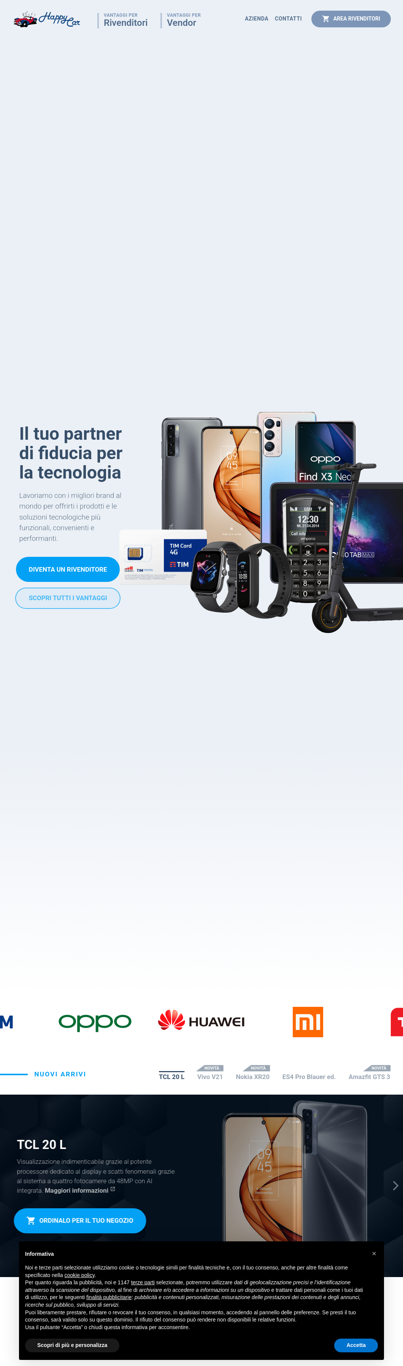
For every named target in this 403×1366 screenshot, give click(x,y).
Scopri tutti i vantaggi (68, 598)
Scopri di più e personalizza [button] (72, 1345)
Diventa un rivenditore (68, 569)
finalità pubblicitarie (109, 1297)
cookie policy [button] (80, 1275)
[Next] (395, 1186)
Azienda (256, 19)
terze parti (143, 1282)
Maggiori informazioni (76, 1190)
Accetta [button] (356, 1345)
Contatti (288, 19)
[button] (374, 1253)
